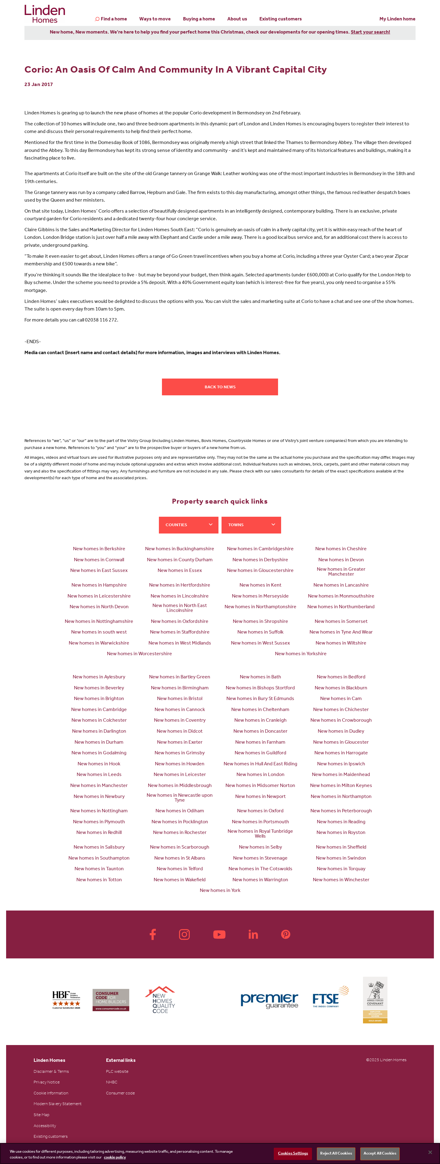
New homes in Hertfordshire (179, 585)
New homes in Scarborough (179, 847)
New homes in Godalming (99, 753)
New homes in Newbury (99, 797)
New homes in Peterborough (341, 811)
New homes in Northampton (341, 797)
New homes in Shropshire (260, 622)
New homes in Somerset (341, 622)
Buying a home (199, 19)
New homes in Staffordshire (180, 632)
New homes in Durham (99, 742)
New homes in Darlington (99, 731)
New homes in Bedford (341, 677)
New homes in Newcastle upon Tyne (180, 798)
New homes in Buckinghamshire (179, 549)
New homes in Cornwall (99, 560)
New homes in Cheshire (341, 549)
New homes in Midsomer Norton (260, 786)
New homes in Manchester (99, 786)
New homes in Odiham (180, 811)
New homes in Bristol (179, 699)
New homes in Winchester (341, 880)
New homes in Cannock (180, 710)
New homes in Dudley (341, 731)
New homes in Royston (341, 833)
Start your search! (370, 32)
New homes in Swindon (341, 858)
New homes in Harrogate (341, 753)
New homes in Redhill (99, 833)
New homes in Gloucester (341, 742)
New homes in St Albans (179, 858)
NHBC (111, 1083)
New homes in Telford (180, 869)
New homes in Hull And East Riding (260, 764)
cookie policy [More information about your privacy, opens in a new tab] (115, 1158)
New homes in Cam (341, 699)
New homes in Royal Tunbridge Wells (260, 834)
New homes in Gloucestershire (260, 571)
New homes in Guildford (260, 753)
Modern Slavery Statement (58, 1104)
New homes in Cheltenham (260, 710)
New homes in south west (99, 632)
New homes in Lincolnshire (180, 596)
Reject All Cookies (336, 1154)
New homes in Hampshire (99, 585)
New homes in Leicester (180, 775)
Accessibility (45, 1126)
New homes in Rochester (180, 833)
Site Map (42, 1115)
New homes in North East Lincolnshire (179, 608)
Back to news (220, 388)
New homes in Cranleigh (260, 720)
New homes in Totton (99, 880)
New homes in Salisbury (99, 847)
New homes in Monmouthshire (341, 596)
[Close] (430, 1152)
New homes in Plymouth (99, 822)
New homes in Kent (260, 585)
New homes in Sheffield (341, 847)
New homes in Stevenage (260, 858)
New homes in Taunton (99, 869)
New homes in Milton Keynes (341, 786)
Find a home (114, 20)
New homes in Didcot (180, 731)
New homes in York (220, 891)
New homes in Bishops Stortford (260, 688)
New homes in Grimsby (180, 753)
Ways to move (155, 19)
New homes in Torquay (341, 869)
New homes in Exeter (180, 742)
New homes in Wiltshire (341, 643)
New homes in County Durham (180, 560)
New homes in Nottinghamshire (99, 622)
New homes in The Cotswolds (260, 869)
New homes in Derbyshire (260, 560)
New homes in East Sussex (99, 571)
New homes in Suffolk (260, 632)
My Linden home (398, 19)
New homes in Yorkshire (301, 654)
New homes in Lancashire (341, 585)
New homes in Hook (99, 764)
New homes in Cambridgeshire (260, 549)
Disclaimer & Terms (51, 1072)
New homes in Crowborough (341, 720)
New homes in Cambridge (99, 710)
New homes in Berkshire (99, 549)
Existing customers (280, 19)
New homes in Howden (179, 764)
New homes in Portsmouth (260, 822)
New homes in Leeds (99, 775)
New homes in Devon (341, 560)
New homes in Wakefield (180, 880)
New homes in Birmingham (180, 688)
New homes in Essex (180, 571)
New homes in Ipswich (341, 764)
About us (237, 19)
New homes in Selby (260, 847)
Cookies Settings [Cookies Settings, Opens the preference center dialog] (293, 1154)
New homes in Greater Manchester (341, 572)
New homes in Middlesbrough (180, 786)
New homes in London (260, 775)
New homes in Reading (341, 822)
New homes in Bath (260, 677)
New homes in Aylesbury (99, 677)
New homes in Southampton (99, 858)
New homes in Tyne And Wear (341, 632)
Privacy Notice (47, 1083)
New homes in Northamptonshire (260, 607)
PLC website (117, 1072)
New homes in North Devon (99, 607)
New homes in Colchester (99, 720)
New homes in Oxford (260, 811)
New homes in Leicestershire (99, 596)
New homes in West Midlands (179, 643)
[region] (220, 1153)
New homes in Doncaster (260, 731)
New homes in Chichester (341, 710)
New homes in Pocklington (180, 822)
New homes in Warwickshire (99, 643)
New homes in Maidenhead (341, 775)
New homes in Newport (260, 797)
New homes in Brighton (99, 699)
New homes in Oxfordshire (179, 622)
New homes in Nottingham (99, 811)
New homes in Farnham (260, 742)
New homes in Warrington (260, 880)
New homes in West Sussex (260, 643)
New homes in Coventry (180, 720)
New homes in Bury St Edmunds (260, 699)
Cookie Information (51, 1094)
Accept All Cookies (380, 1154)
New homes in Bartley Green (179, 677)
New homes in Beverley (99, 688)
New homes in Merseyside (260, 596)
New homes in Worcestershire (139, 654)
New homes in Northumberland (341, 607)
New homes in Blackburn (341, 688)
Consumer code (120, 1094)
